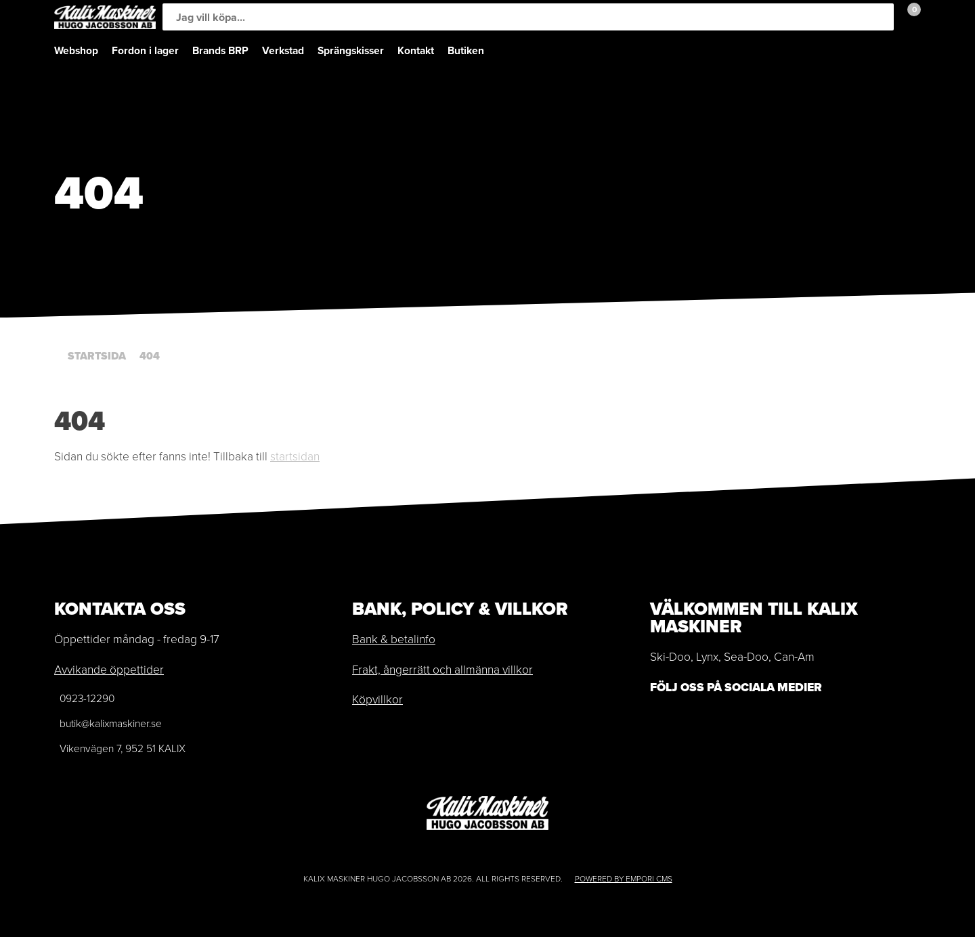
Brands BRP (220, 50)
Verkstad (283, 50)
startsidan (295, 456)
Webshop (76, 50)
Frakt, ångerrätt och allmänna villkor (442, 669)
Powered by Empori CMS (623, 879)
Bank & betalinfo (393, 639)
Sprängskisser (351, 50)
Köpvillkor (377, 699)
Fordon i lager (145, 50)
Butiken (466, 50)
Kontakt (415, 50)
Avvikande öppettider (109, 669)
